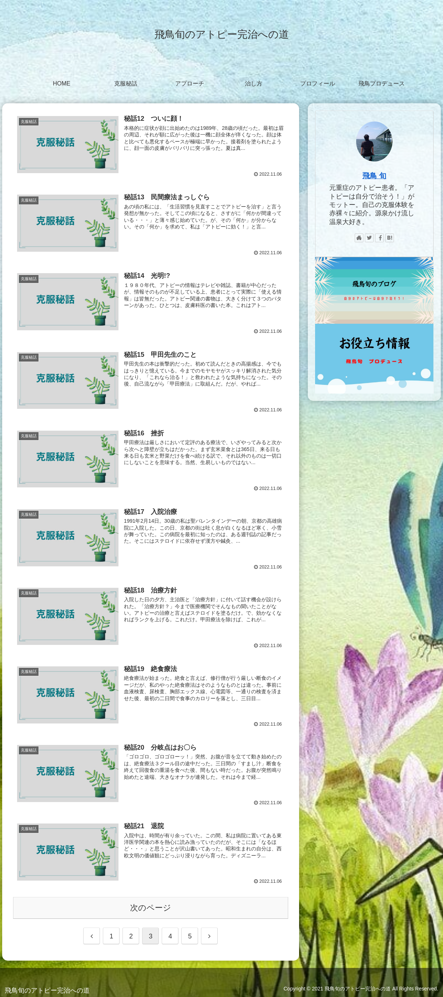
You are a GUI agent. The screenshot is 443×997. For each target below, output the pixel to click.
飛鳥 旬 (374, 176)
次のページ (150, 906)
